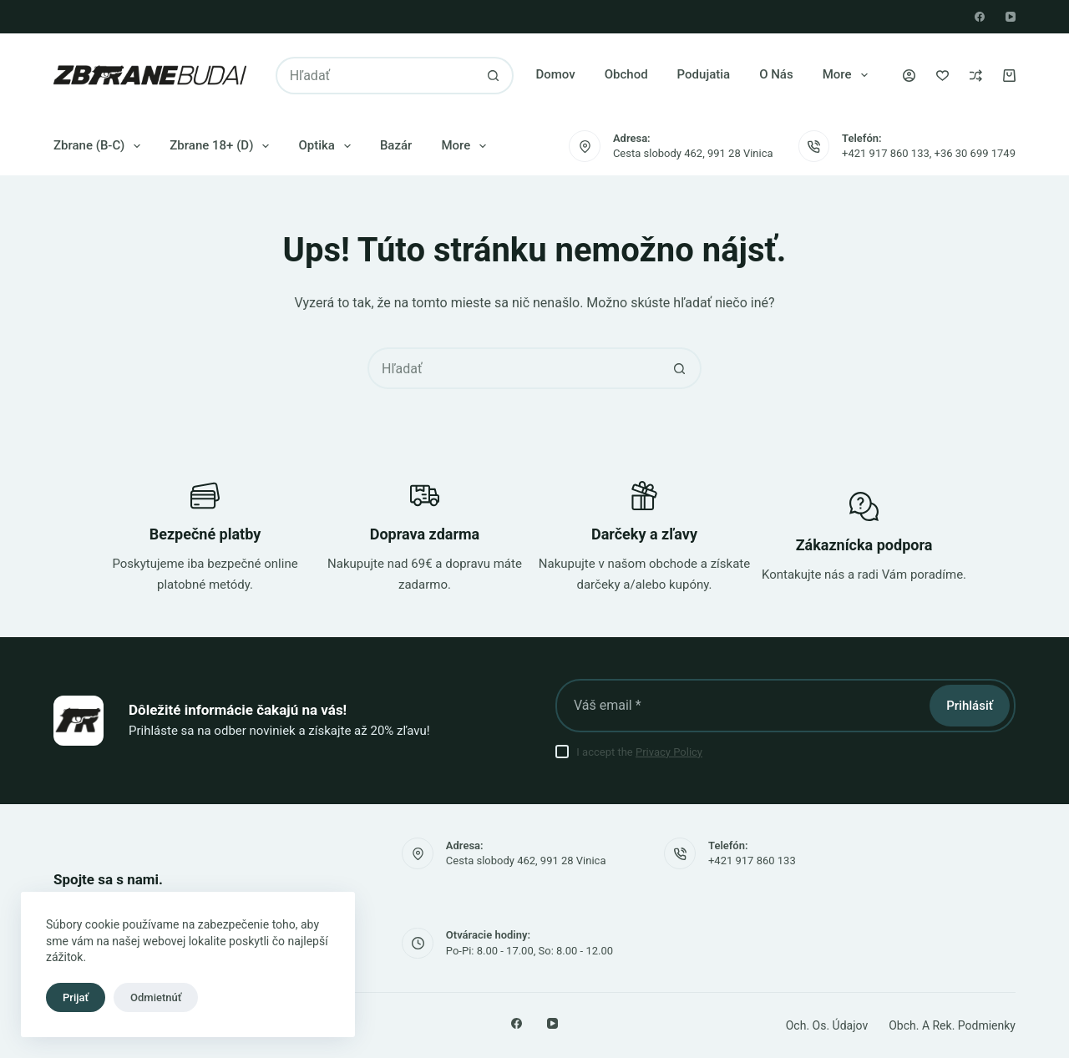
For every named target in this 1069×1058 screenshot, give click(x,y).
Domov (555, 74)
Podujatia (704, 74)
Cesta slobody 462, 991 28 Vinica (693, 153)
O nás (776, 74)
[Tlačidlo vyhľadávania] (493, 75)
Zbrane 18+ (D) (223, 146)
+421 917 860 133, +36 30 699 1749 (929, 153)
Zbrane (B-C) (100, 146)
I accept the (639, 752)
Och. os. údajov (827, 1025)
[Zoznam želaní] (942, 75)
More (848, 75)
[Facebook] (980, 17)
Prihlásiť (969, 705)
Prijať (76, 997)
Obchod (626, 74)
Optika (327, 146)
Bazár (396, 145)
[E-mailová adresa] (741, 705)
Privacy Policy (669, 752)
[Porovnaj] (976, 75)
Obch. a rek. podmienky (952, 1025)
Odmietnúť (155, 997)
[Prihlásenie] (909, 75)
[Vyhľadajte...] (376, 75)
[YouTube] (1011, 17)
